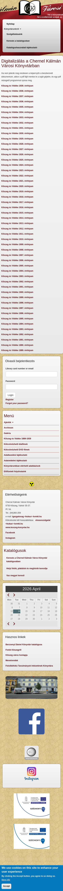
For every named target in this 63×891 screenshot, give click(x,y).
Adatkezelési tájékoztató (15, 455)
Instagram (10, 538)
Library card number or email (19, 368)
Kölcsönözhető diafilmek (16, 444)
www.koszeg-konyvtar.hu (18, 527)
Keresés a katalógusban (18, 41)
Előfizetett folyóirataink (15, 471)
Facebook (10, 532)
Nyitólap (10, 24)
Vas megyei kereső (15, 575)
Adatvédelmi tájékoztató (15, 460)
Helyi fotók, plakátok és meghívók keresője (27, 568)
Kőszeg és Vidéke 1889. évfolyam (17, 350)
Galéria (7, 433)
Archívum (8, 428)
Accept (6, 888)
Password (10, 381)
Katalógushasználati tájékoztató (22, 47)
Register (10, 399)
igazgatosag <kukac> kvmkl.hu (27, 516)
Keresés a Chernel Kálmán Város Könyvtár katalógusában (26, 560)
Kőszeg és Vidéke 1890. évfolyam (17, 345)
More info (6, 881)
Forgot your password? (17, 403)
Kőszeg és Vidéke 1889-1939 (17, 438)
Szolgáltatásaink (14, 34)
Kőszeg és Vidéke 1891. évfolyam (17, 340)
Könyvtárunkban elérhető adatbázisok (22, 466)
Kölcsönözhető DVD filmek (17, 450)
